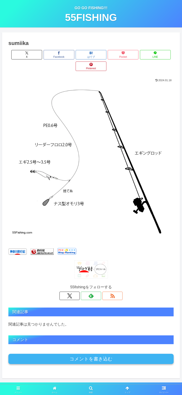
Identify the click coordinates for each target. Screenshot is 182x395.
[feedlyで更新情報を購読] (91, 284)
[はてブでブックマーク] (77, 54)
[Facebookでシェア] (49, 54)
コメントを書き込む (91, 347)
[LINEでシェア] (132, 54)
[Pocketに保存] (105, 54)
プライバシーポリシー (78, 381)
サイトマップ (128, 381)
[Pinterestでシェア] (160, 54)
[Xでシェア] (21, 54)
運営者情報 (52, 381)
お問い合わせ (106, 381)
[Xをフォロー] (81, 284)
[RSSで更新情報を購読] (101, 284)
